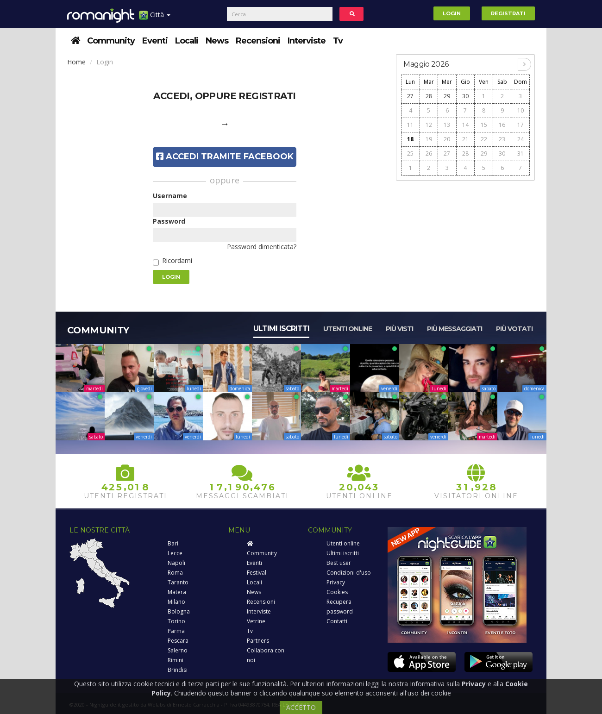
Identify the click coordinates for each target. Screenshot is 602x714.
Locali (186, 41)
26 (429, 153)
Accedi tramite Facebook (225, 156)
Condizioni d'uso (348, 572)
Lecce (175, 553)
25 (410, 153)
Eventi (155, 41)
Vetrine (256, 621)
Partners (258, 641)
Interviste (307, 41)
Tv (338, 41)
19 (429, 139)
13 (447, 125)
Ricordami (177, 260)
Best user (338, 563)
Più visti (399, 329)
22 (484, 139)
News (217, 41)
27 (410, 96)
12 (429, 125)
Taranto (178, 582)
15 (484, 125)
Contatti (336, 621)
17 (520, 125)
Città (154, 18)
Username (170, 195)
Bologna (179, 611)
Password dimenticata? (261, 246)
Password (169, 221)
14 (465, 125)
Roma (175, 572)
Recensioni (258, 41)
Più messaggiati (454, 329)
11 (410, 125)
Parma (176, 631)
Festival (256, 572)
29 (447, 96)
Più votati (514, 329)
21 (465, 139)
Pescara (178, 641)
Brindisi (178, 670)
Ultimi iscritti (281, 328)
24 (520, 139)
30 (465, 96)
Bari (173, 543)
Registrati (508, 13)
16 (502, 125)
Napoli (176, 563)
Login (452, 13)
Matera (177, 592)
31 (520, 153)
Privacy (335, 582)
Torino (176, 621)
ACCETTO (301, 707)
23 (502, 139)
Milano (176, 602)
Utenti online (347, 329)
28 (429, 96)
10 (520, 110)
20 (447, 139)
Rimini (175, 660)
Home (76, 61)
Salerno (178, 650)
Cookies (337, 592)
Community (111, 41)
